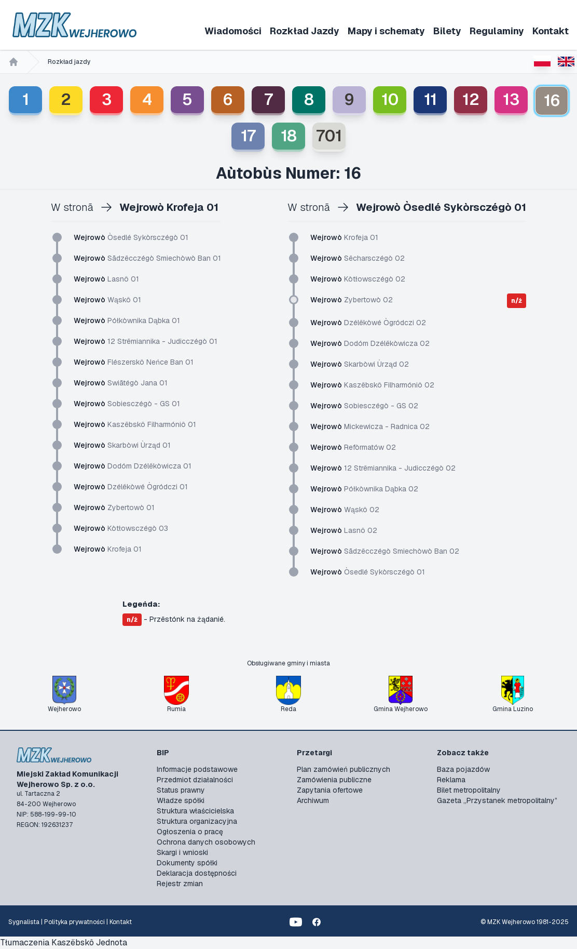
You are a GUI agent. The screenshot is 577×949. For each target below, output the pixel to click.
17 (248, 136)
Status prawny (181, 790)
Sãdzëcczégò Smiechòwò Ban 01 (147, 258)
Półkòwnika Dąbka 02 (364, 488)
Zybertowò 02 (351, 299)
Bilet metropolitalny (469, 790)
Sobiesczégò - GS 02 (364, 405)
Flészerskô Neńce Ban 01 (134, 362)
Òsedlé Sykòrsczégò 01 (131, 237)
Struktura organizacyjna (197, 821)
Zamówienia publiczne (334, 779)
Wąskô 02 (344, 509)
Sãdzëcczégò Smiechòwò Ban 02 (384, 551)
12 (470, 99)
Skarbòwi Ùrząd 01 (122, 445)
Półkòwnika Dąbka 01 (127, 320)
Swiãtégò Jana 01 (121, 382)
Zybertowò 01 (114, 507)
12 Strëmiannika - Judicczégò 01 (145, 341)
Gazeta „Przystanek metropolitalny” (497, 800)
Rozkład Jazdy (304, 31)
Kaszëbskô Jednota (89, 942)
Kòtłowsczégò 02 (357, 279)
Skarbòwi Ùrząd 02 (359, 364)
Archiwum (313, 800)
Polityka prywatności (74, 922)
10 (390, 99)
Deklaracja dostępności (197, 873)
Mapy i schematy (386, 31)
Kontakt (550, 31)
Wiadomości (233, 31)
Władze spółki (180, 800)
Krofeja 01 (108, 549)
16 (552, 100)
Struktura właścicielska (195, 811)
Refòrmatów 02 (353, 447)
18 (289, 136)
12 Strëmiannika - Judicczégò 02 (383, 468)
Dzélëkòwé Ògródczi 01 (131, 486)
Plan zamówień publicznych (343, 769)
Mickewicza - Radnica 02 (370, 426)
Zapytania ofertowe (330, 790)
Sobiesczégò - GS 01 (127, 403)
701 (329, 136)
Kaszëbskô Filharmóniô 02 (372, 385)
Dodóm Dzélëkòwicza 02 (370, 343)
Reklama (451, 779)
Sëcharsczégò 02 (357, 258)
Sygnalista (23, 922)
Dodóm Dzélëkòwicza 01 (132, 466)
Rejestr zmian (180, 883)
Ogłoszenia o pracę (190, 831)
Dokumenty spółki (187, 862)
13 (511, 99)
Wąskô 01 (107, 299)
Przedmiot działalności (195, 779)
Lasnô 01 (106, 279)
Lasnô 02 (343, 530)
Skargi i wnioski (182, 852)
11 (430, 99)
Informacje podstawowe (197, 769)
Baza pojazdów (463, 769)
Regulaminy (497, 31)
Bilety (447, 31)
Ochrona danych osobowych (206, 842)
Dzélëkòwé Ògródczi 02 (368, 322)
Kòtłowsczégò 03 (121, 528)
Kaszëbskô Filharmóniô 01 (135, 424)
